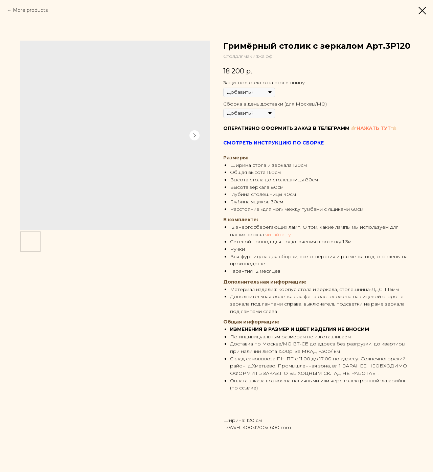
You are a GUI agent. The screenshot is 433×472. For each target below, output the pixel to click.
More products (30, 10)
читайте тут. (279, 234)
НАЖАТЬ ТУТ (374, 128)
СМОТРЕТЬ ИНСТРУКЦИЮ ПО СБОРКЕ (273, 143)
